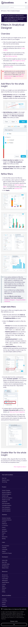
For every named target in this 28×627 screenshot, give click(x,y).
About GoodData (6, 595)
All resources (5, 575)
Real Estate (4, 531)
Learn (3, 542)
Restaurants (4, 536)
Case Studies (5, 578)
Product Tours (5, 576)
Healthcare (4, 523)
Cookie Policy (4, 617)
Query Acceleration (6, 511)
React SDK (4, 562)
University (4, 547)
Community (4, 549)
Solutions (4, 514)
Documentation (5, 545)
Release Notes (5, 567)
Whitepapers (5, 580)
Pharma (3, 533)
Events (3, 589)
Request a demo (5, 480)
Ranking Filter (9, 66)
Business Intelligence (6, 492)
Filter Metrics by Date (11, 56)
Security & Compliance (7, 497)
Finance (3, 527)
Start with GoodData (7, 474)
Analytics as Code (6, 499)
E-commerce (5, 525)
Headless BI (4, 501)
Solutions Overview (6, 518)
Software (4, 521)
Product (4, 487)
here (12, 17)
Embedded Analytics (6, 505)
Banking (4, 538)
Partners (4, 602)
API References (5, 566)
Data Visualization (6, 507)
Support (4, 551)
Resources (4, 571)
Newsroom (4, 606)
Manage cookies (14, 621)
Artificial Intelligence (6, 494)
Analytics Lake (5, 496)
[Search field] (16, 7)
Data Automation (6, 503)
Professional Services (6, 520)
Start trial (4, 478)
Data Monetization (6, 509)
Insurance (4, 529)
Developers (5, 557)
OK (14, 624)
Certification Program (7, 553)
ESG (3, 534)
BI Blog (3, 591)
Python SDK (4, 560)
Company (4, 598)
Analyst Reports (5, 582)
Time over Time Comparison (17, 412)
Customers (4, 600)
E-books (4, 584)
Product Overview (6, 490)
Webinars (4, 588)
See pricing (4, 482)
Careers (3, 604)
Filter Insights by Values (18, 60)
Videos (3, 586)
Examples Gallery (6, 564)
